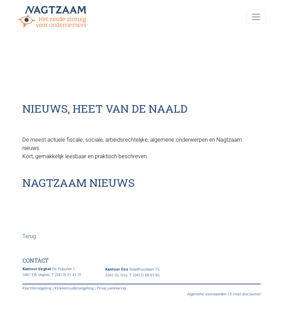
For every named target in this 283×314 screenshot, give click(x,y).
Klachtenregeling (36, 288)
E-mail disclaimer (245, 294)
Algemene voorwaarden (207, 294)
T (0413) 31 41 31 (66, 275)
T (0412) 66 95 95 (144, 275)
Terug (29, 236)
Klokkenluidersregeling (74, 288)
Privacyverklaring (111, 288)
